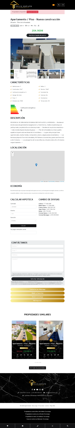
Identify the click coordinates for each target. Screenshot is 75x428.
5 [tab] (40, 362)
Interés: (13, 210)
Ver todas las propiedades (37, 368)
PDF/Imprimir (37, 301)
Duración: (13, 217)
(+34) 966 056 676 (36, 392)
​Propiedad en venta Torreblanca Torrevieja (37, 416)
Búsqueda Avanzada (32, 12)
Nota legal (35, 405)
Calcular (23, 226)
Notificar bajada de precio (37, 35)
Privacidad (41, 405)
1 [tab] (34, 362)
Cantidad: (13, 204)
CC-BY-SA (62, 181)
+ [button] (12, 153)
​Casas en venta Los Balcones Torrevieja (38, 419)
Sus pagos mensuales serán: (18, 229)
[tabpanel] (24, 340)
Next (63, 54)
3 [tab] (37, 362)
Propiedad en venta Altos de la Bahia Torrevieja (37, 411)
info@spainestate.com (51, 392)
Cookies (47, 405)
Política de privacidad (55, 274)
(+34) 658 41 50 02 (25, 392)
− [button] (12, 155)
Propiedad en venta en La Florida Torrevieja (37, 414)
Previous (12, 54)
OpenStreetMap (52, 181)
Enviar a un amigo (37, 297)
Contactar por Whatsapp (37, 289)
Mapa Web (52, 405)
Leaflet (42, 181)
